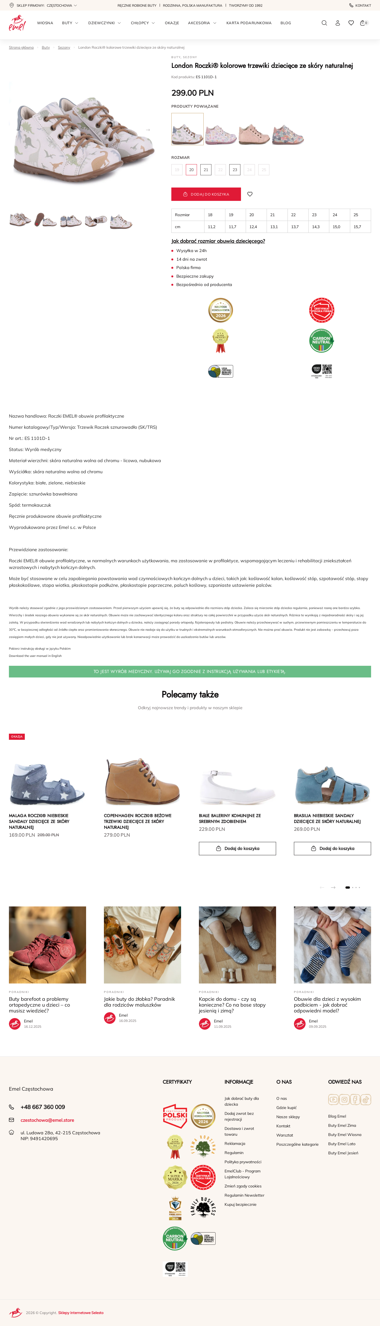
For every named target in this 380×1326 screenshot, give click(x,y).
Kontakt (360, 5)
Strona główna (21, 47)
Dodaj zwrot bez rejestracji (239, 1116)
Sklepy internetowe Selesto (80, 1312)
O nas (281, 1098)
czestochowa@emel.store (47, 1120)
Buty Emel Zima (342, 1125)
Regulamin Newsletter (244, 1195)
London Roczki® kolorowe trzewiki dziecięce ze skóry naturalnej (131, 47)
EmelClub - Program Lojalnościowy (242, 1174)
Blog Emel (337, 1116)
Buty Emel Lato (341, 1143)
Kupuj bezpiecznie (241, 1204)
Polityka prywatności (243, 1161)
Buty (46, 47)
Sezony (64, 47)
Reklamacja (235, 1143)
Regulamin (234, 1152)
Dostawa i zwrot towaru (239, 1131)
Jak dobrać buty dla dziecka (242, 1101)
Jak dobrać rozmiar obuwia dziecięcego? (218, 241)
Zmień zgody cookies (243, 1186)
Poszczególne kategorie (297, 1144)
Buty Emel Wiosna (344, 1134)
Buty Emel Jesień (343, 1152)
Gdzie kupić (286, 1107)
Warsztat (284, 1135)
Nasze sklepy (288, 1116)
